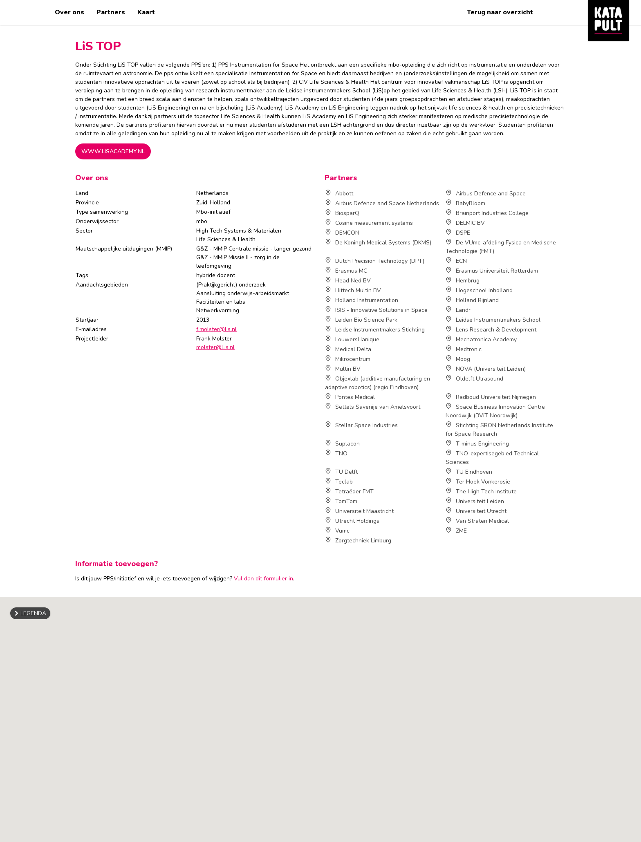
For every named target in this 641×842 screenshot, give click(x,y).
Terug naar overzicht (500, 12)
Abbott (339, 193)
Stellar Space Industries (361, 425)
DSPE (458, 233)
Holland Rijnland (472, 300)
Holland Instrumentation (361, 300)
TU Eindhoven (469, 472)
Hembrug (463, 280)
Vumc (337, 531)
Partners (110, 12)
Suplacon (342, 444)
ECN (456, 261)
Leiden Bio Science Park (361, 320)
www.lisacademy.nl (113, 151)
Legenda (33, 613)
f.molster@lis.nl (216, 329)
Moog (458, 359)
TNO (336, 453)
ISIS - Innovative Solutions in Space (376, 310)
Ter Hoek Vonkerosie (478, 482)
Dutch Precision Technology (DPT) (374, 261)
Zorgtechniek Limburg (358, 540)
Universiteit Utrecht (476, 511)
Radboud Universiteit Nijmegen (491, 397)
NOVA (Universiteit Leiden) (486, 369)
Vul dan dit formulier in (263, 578)
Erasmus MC (346, 271)
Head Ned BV (348, 280)
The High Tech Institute (481, 491)
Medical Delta (348, 349)
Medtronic (464, 349)
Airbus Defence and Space (486, 193)
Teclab (339, 482)
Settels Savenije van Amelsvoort (372, 407)
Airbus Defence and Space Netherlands (382, 203)
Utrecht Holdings (352, 521)
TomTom (341, 501)
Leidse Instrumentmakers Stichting (375, 330)
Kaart (146, 12)
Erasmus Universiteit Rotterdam (492, 271)
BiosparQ (342, 213)
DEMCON (342, 233)
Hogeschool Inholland (479, 290)
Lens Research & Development (491, 330)
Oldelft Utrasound (474, 379)
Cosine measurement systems (369, 223)
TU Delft (341, 472)
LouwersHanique (352, 339)
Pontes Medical (350, 397)
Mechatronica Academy (481, 339)
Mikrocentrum (347, 359)
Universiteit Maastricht (359, 511)
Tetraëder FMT (349, 491)
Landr (458, 310)
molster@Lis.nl (215, 347)
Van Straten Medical (477, 521)
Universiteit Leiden (475, 501)
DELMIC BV (465, 223)
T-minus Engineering (477, 444)
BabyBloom (465, 203)
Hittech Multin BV (353, 290)
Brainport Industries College (487, 213)
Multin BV (343, 369)
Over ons (69, 12)
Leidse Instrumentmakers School (493, 320)
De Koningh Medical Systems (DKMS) (378, 242)
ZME (456, 531)
